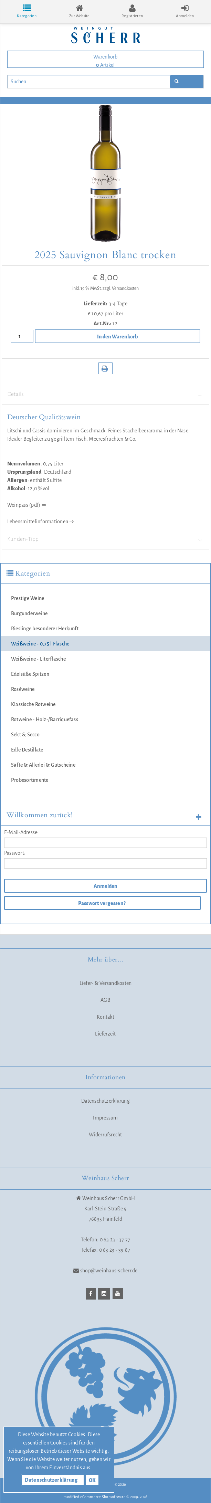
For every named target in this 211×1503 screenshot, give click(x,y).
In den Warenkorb (117, 336)
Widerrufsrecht (105, 1134)
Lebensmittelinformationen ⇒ (40, 521)
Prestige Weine (27, 598)
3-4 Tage (118, 303)
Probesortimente (30, 780)
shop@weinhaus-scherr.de (109, 1270)
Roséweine (22, 689)
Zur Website (79, 11)
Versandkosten (125, 288)
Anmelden (105, 886)
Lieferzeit (105, 1034)
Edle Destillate (27, 750)
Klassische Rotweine (33, 704)
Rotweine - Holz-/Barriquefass (44, 719)
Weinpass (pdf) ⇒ (26, 505)
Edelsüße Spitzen (30, 674)
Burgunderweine (29, 613)
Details (105, 394)
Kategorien (26, 11)
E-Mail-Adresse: (21, 832)
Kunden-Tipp (105, 539)
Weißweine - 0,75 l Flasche (40, 644)
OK (92, 1480)
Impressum (105, 1118)
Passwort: (14, 853)
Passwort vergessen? (102, 903)
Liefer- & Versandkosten (106, 983)
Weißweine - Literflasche (38, 659)
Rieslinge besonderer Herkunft (44, 628)
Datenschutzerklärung (105, 1101)
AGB (105, 1000)
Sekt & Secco (25, 734)
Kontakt (105, 1017)
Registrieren (132, 11)
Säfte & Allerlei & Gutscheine (43, 765)
